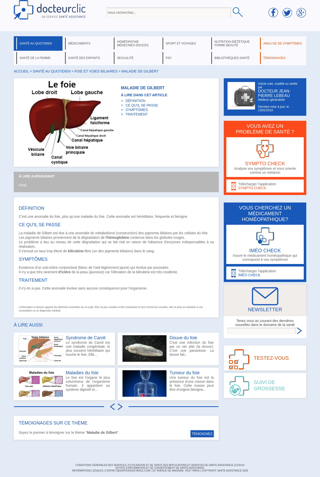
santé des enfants (84, 58)
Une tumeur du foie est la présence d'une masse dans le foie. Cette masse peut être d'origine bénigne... (168, 383)
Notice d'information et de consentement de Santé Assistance (160, 467)
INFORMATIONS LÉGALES (87, 470)
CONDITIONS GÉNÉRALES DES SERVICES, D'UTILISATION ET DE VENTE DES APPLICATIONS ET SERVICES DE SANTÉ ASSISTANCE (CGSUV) (160, 465)
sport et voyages (181, 43)
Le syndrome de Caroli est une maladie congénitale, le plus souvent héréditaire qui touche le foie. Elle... (64, 348)
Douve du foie (183, 337)
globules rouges (172, 238)
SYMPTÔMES (137, 110)
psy (169, 58)
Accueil (21, 71)
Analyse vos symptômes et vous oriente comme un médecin (265, 157)
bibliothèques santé (232, 58)
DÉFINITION (135, 101)
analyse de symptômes (282, 43)
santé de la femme (35, 58)
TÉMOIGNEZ (202, 434)
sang (150, 251)
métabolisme (105, 233)
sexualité (125, 58)
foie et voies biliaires (96, 71)
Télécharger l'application (265, 186)
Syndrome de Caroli (86, 337)
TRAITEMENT (137, 114)
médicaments (79, 43)
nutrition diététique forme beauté (232, 43)
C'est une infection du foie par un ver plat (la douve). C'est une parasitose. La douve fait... (168, 348)
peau (84, 272)
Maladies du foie (82, 372)
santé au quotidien (36, 43)
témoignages (274, 58)
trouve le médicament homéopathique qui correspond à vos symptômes (265, 244)
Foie (23, 185)
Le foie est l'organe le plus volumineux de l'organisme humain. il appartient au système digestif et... (64, 383)
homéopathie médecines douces (132, 43)
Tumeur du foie (185, 372)
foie (102, 216)
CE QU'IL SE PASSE (142, 105)
